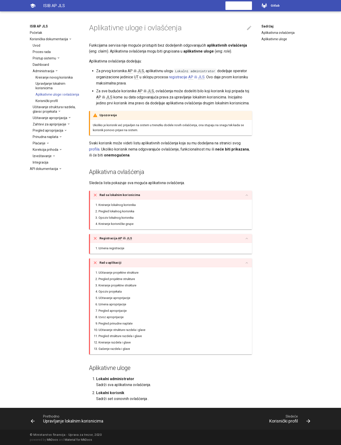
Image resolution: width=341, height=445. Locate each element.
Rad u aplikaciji (110, 262)
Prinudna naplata (46, 137)
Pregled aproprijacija (48, 130)
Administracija (44, 71)
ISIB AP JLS (39, 26)
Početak (36, 33)
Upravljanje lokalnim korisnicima (50, 86)
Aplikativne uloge (274, 39)
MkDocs (52, 439)
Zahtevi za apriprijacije (50, 124)
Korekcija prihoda (46, 149)
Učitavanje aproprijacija (50, 118)
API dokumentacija (44, 169)
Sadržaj (267, 26)
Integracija (40, 162)
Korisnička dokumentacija (49, 39)
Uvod (36, 45)
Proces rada (42, 52)
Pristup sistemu (45, 58)
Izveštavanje (42, 156)
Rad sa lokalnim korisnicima (119, 195)
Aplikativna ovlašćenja (278, 33)
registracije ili (187, 77)
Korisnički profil (47, 101)
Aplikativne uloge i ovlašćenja (57, 94)
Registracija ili (115, 238)
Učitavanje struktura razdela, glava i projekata (54, 109)
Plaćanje (39, 143)
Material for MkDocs (78, 439)
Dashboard (41, 65)
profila (94, 149)
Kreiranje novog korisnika (54, 77)
